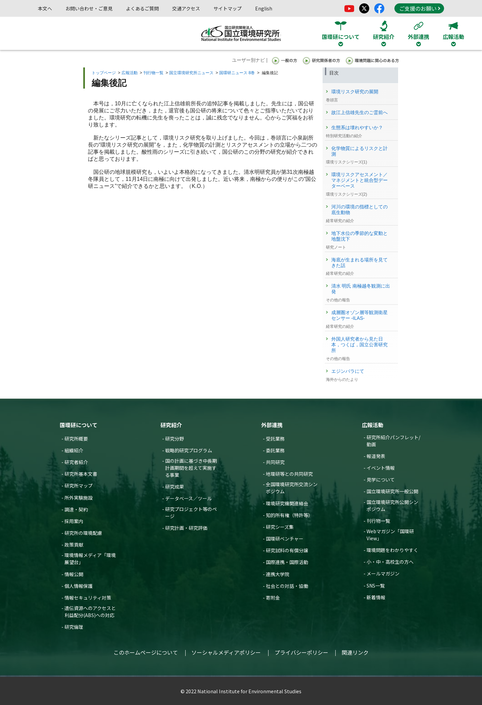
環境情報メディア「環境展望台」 (90, 558)
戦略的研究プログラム (188, 450)
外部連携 (272, 425)
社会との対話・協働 (287, 586)
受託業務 (275, 438)
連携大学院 (277, 574)
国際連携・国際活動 (287, 562)
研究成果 (174, 486)
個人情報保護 (78, 586)
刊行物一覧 (153, 72)
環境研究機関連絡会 (287, 503)
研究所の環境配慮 (83, 533)
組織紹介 (73, 450)
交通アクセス (186, 8)
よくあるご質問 (142, 8)
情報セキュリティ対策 (87, 597)
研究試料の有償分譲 (287, 550)
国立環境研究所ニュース (191, 72)
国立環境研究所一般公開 (392, 491)
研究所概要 (76, 438)
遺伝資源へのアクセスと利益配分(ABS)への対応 (90, 611)
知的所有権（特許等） (289, 515)
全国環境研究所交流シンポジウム (292, 488)
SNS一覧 (376, 585)
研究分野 (174, 438)
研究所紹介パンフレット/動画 (393, 441)
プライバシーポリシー (301, 652)
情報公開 (73, 574)
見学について (381, 479)
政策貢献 (73, 544)
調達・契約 (76, 509)
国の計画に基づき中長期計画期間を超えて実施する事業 (191, 467)
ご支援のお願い (419, 8)
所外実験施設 (78, 497)
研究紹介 (171, 425)
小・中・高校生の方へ (390, 561)
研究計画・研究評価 (186, 527)
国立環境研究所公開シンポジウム (392, 505)
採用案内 (73, 521)
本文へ (45, 8)
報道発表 (376, 456)
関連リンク (355, 652)
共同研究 (275, 462)
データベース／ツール (188, 498)
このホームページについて (145, 652)
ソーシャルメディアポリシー (226, 652)
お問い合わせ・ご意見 (88, 8)
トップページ (104, 72)
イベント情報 (381, 467)
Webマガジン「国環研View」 (390, 535)
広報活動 (130, 72)
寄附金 (273, 597)
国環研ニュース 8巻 (237, 72)
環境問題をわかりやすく (392, 550)
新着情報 (376, 597)
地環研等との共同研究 (289, 473)
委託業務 (275, 450)
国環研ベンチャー (284, 538)
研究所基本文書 (80, 473)
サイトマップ (227, 8)
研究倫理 (73, 626)
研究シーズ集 (280, 526)
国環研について (78, 425)
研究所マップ (78, 485)
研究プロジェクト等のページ (191, 512)
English (263, 8)
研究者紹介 (76, 462)
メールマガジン (383, 573)
